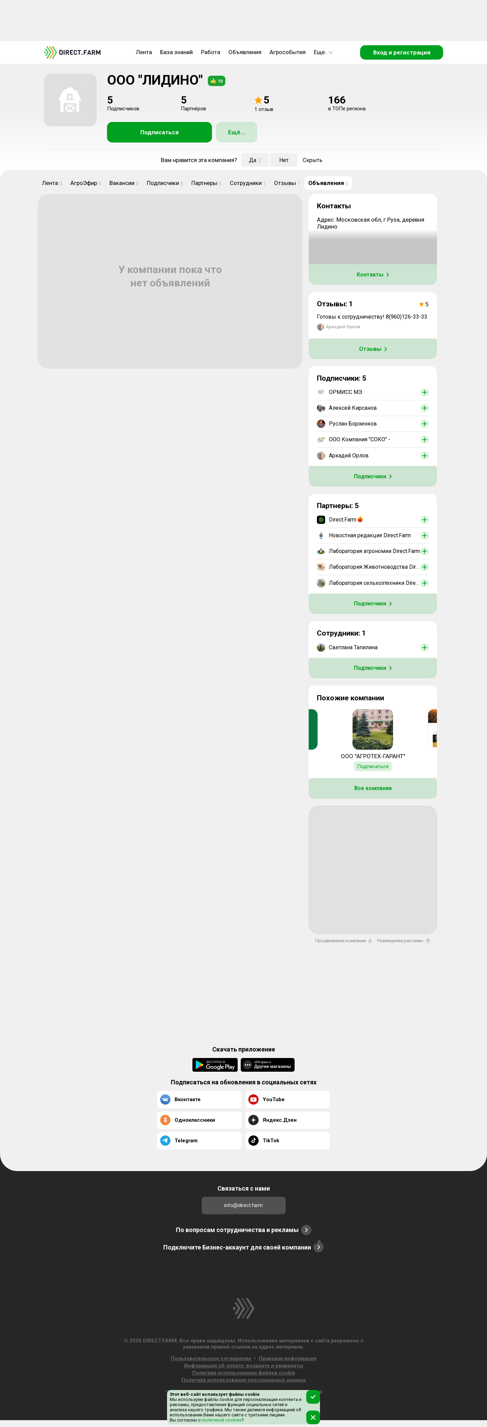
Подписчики (165, 183)
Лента (144, 52)
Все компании (373, 788)
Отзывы (287, 183)
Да (255, 160)
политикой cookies (221, 1420)
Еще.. (323, 52)
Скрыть (312, 160)
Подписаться (159, 132)
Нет (283, 160)
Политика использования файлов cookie (243, 1373)
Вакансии (124, 183)
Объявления (244, 52)
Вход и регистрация (401, 52)
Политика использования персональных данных (243, 1380)
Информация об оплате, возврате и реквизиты (243, 1366)
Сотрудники (248, 183)
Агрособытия (288, 52)
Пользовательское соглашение (211, 1358)
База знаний (176, 52)
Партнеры (206, 183)
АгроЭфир (85, 183)
